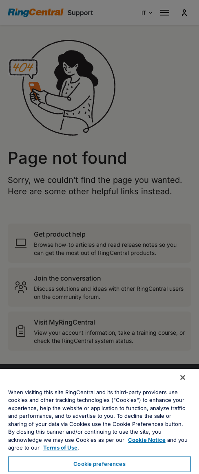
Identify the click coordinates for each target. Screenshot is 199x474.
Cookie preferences (99, 464)
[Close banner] (182, 377)
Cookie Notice (147, 440)
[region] (99, 421)
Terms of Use (60, 447)
